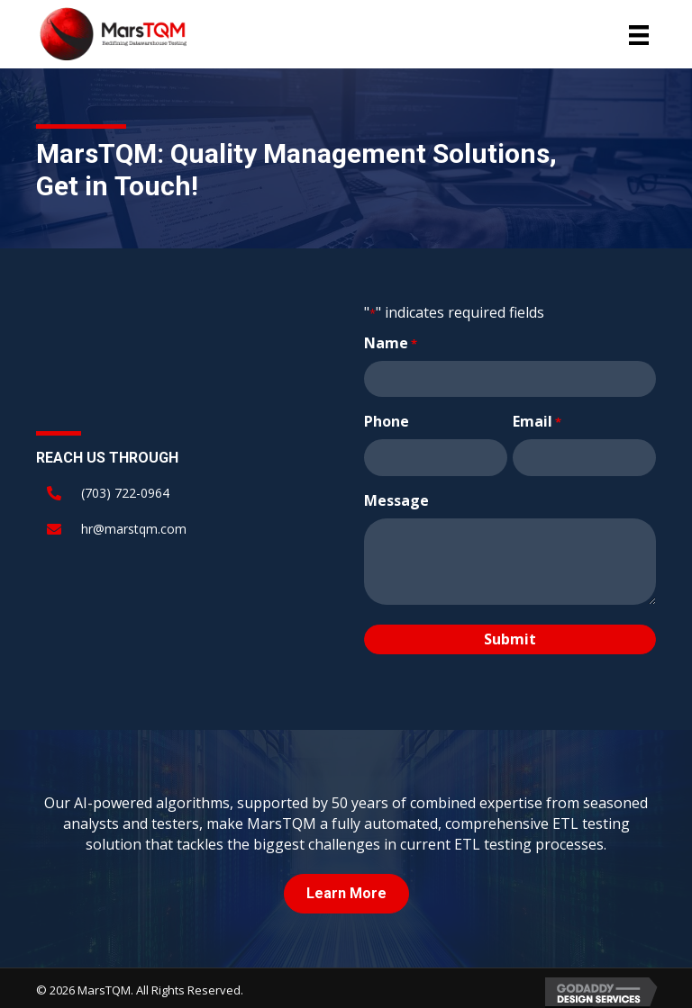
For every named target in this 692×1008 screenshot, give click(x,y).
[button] (346, 888)
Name (390, 343)
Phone (386, 418)
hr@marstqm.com (134, 526)
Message (396, 495)
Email (537, 418)
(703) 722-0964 (125, 490)
